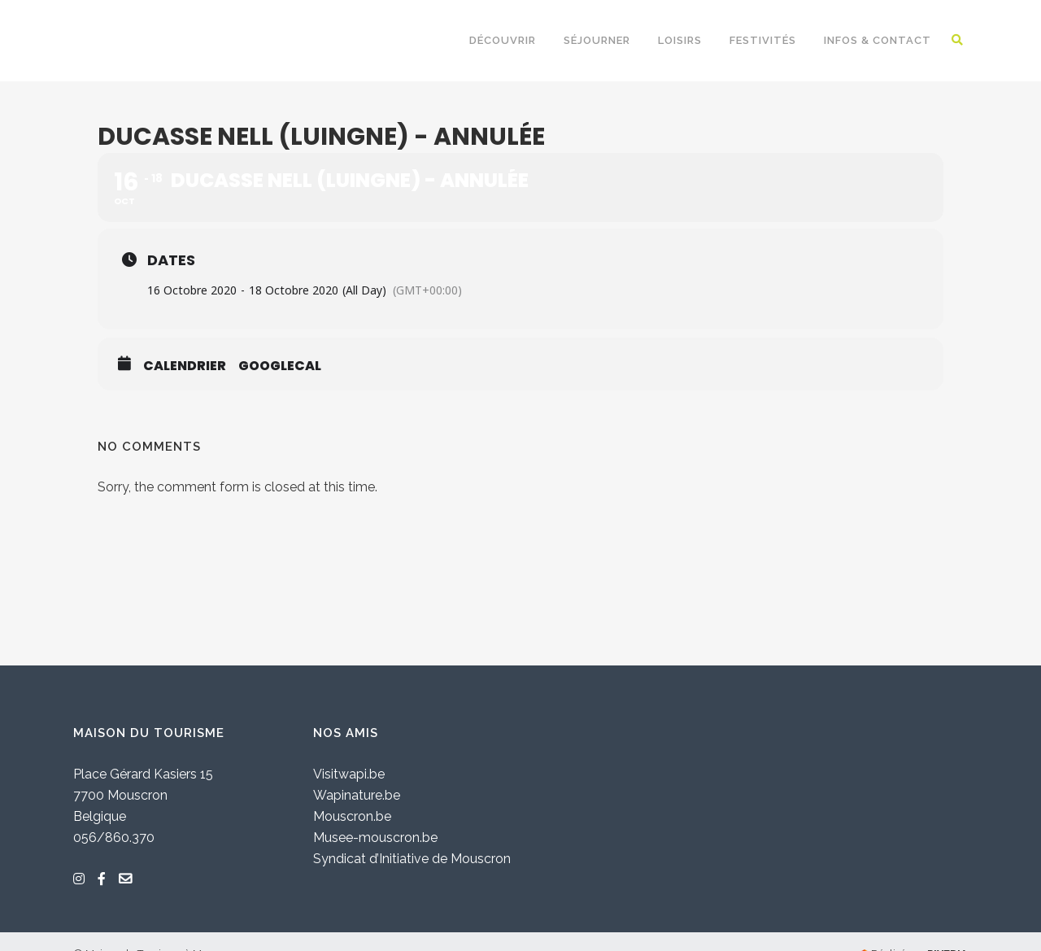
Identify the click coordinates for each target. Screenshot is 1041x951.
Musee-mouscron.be (375, 837)
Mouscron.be (352, 816)
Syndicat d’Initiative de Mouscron (412, 858)
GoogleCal (279, 366)
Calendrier (184, 366)
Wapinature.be (356, 795)
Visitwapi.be (349, 774)
